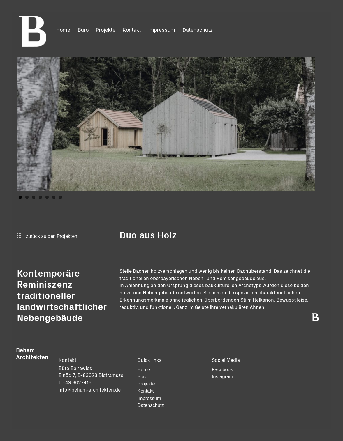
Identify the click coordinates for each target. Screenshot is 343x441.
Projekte (105, 30)
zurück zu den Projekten (47, 236)
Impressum (161, 30)
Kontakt (132, 30)
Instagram (222, 376)
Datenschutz (198, 30)
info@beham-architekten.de (90, 389)
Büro (83, 30)
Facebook (222, 369)
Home (63, 30)
